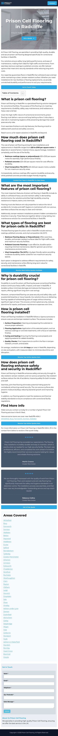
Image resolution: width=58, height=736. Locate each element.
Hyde (5, 639)
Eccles (5, 545)
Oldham (6, 587)
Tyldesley (6, 554)
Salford (6, 548)
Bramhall (6, 654)
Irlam (5, 581)
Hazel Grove (8, 651)
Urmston (6, 563)
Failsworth (7, 566)
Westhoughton (9, 578)
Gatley (5, 621)
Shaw (5, 602)
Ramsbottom (8, 551)
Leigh (5, 590)
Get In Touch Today (29, 87)
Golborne (7, 633)
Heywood (7, 539)
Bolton (6, 535)
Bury (11, 419)
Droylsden (7, 596)
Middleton (7, 542)
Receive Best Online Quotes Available (29, 270)
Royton (6, 584)
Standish (6, 645)
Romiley (6, 648)
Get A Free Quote (29, 507)
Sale (5, 599)
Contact (52, 3)
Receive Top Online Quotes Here (29, 357)
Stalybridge (7, 624)
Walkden (33, 419)
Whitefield (5, 419)
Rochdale (7, 575)
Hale (5, 630)
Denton (6, 611)
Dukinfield (7, 615)
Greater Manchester (11, 557)
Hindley (6, 605)
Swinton (26, 419)
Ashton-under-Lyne (10, 608)
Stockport (7, 636)
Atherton (6, 560)
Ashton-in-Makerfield (11, 642)
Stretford (6, 572)
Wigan (6, 627)
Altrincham (7, 618)
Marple (6, 657)
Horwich (6, 593)
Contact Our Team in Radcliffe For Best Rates (29, 180)
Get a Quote (29, 38)
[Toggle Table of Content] (21, 93)
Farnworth (18, 419)
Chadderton (8, 569)
